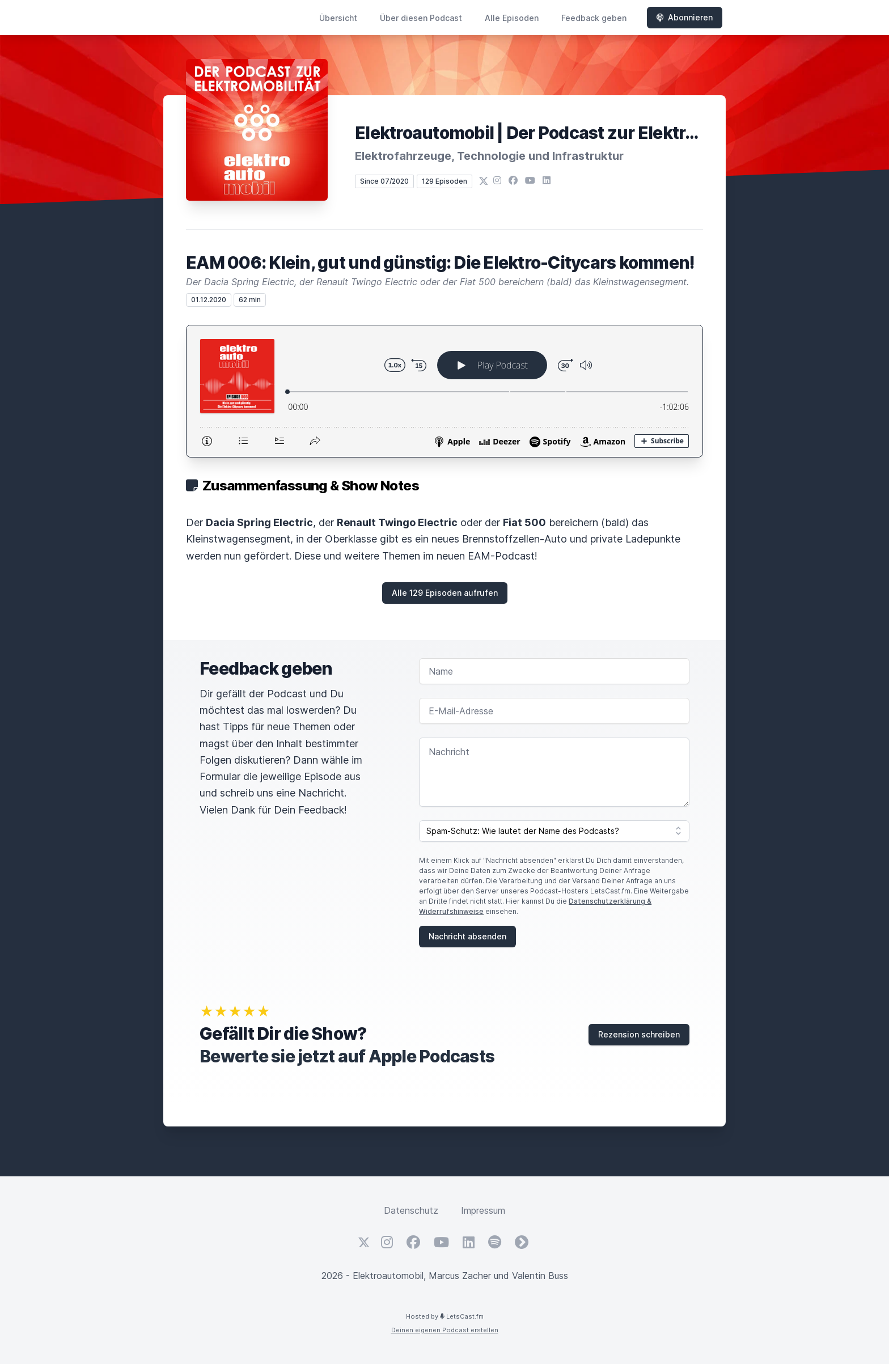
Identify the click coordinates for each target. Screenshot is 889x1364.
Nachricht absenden (467, 936)
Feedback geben (593, 18)
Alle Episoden (512, 18)
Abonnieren (685, 17)
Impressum (483, 1210)
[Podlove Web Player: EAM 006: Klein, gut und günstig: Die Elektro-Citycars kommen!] (444, 391)
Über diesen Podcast (421, 18)
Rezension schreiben (639, 1034)
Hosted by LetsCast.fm (445, 1316)
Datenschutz (411, 1210)
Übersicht (338, 18)
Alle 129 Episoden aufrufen (445, 593)
